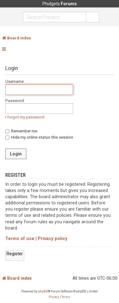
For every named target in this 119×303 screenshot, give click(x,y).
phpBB (43, 291)
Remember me (21, 131)
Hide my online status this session (39, 137)
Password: (15, 100)
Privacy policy (52, 238)
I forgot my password (24, 117)
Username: (14, 81)
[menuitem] (54, 297)
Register (15, 253)
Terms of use (19, 238)
